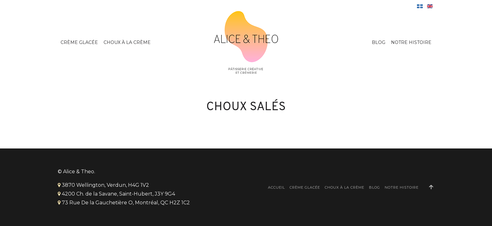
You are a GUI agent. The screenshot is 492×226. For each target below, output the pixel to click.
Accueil (276, 187)
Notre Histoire (411, 42)
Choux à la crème (127, 42)
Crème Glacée (79, 42)
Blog (378, 42)
